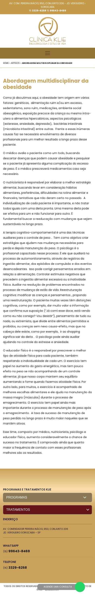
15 (37, 10)
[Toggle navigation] (47, 53)
